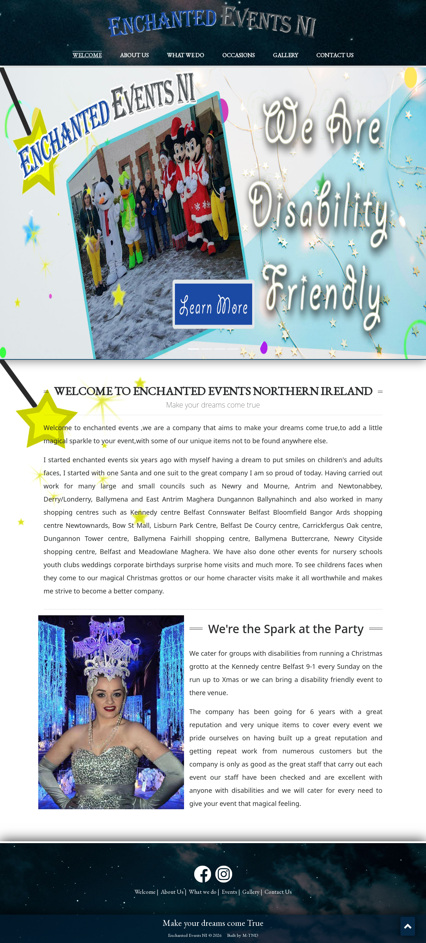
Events (229, 892)
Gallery (285, 55)
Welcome (87, 55)
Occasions (238, 55)
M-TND (250, 935)
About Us (134, 55)
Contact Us (334, 55)
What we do (185, 55)
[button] (407, 926)
